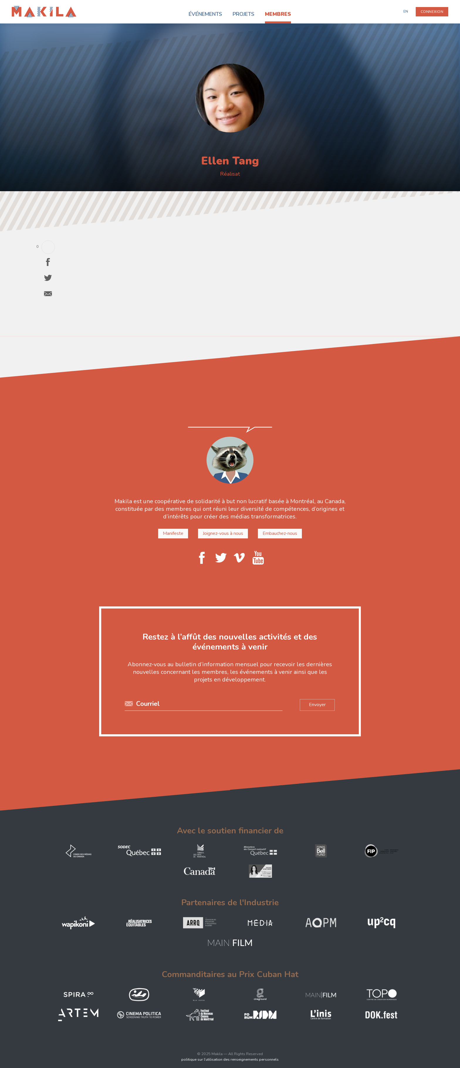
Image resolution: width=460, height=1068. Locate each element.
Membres (278, 14)
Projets (243, 14)
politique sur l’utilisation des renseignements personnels (230, 1059)
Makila (18, 9)
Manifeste (174, 533)
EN (405, 11)
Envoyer (316, 704)
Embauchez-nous (279, 533)
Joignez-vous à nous (223, 533)
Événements (205, 14)
